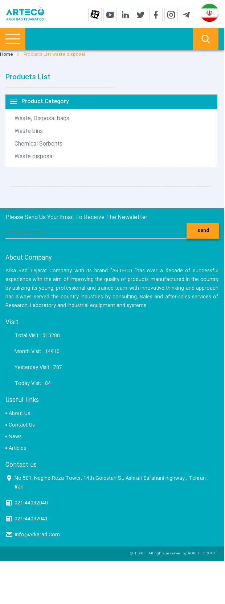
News (15, 437)
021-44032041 (31, 519)
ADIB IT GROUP (202, 554)
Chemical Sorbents (38, 144)
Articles (17, 448)
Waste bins (29, 131)
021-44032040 (31, 503)
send (203, 231)
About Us (19, 414)
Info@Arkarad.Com (37, 535)
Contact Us (22, 425)
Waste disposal (34, 156)
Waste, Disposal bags (42, 118)
